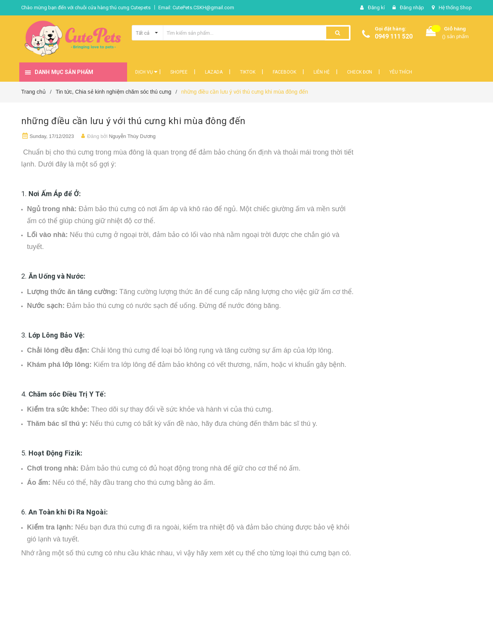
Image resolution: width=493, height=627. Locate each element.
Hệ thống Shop (455, 7)
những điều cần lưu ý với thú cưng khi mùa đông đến (133, 121)
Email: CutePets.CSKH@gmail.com (196, 7)
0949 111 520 (394, 36)
